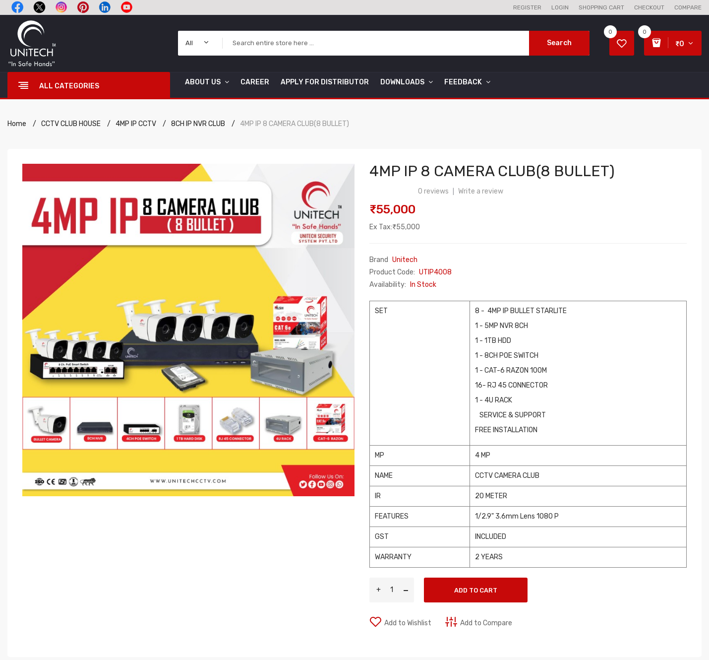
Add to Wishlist (407, 623)
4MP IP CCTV (136, 124)
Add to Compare (486, 623)
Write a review (480, 191)
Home (16, 124)
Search (559, 43)
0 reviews (433, 191)
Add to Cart (475, 590)
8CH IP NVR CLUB (198, 124)
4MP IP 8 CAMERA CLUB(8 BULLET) (294, 124)
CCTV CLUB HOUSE (71, 124)
